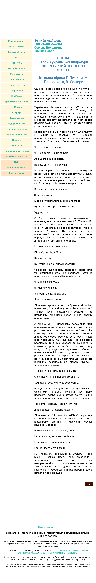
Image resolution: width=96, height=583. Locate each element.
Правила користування (17, 151)
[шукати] (58, 484)
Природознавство (16, 167)
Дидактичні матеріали (16, 101)
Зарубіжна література (16, 156)
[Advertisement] (48, 18)
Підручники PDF (16, 123)
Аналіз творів (17, 79)
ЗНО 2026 (17, 63)
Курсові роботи (47, 527)
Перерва (16, 140)
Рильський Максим (48, 44)
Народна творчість (17, 129)
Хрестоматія (16, 74)
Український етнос (16, 134)
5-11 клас (17, 107)
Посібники (16, 96)
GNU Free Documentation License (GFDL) (59, 553)
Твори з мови (17, 118)
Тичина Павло (44, 51)
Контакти (17, 145)
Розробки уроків (16, 68)
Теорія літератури (17, 85)
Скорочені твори (17, 52)
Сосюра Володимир (48, 47)
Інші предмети (16, 173)
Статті (17, 57)
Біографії (16, 112)
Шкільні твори (16, 46)
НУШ (16, 162)
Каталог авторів (16, 41)
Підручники (17, 90)
